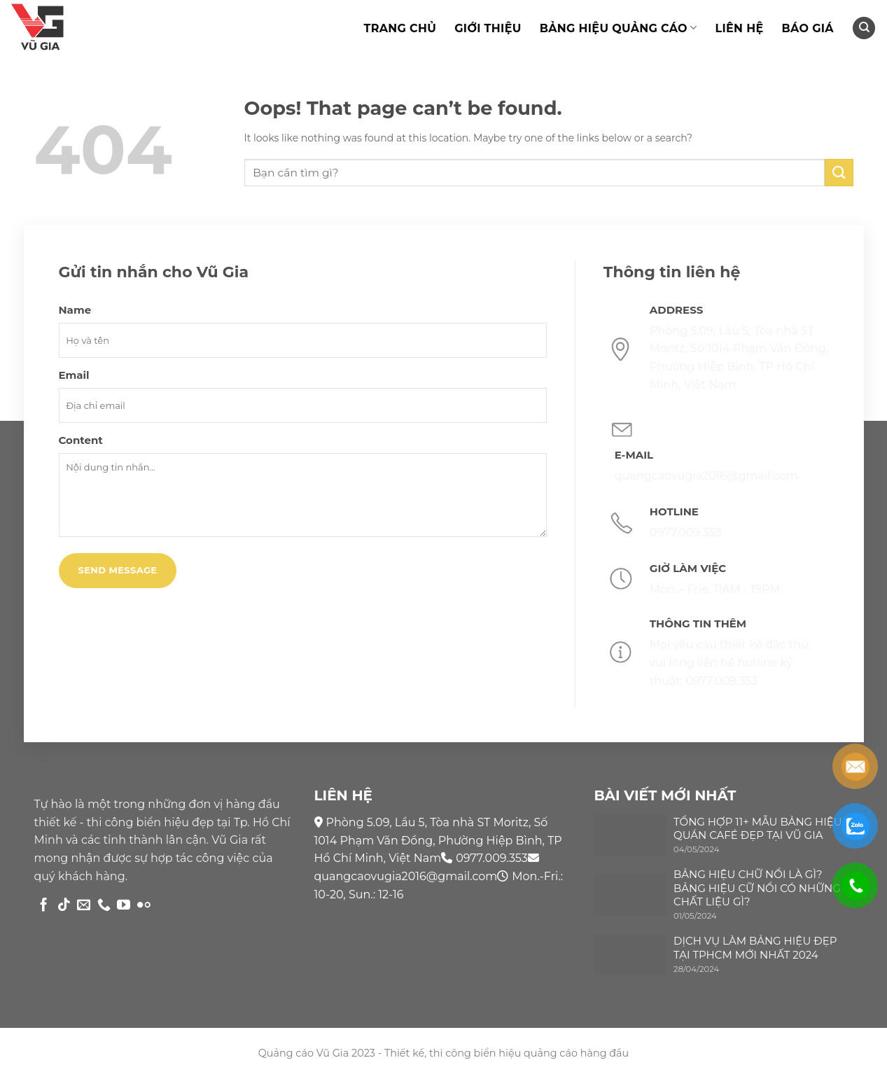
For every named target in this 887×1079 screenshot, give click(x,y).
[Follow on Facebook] (43, 905)
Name (75, 309)
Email (74, 375)
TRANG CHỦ (399, 28)
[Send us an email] (83, 905)
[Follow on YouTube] (123, 905)
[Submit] (839, 172)
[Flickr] (144, 905)
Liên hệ (739, 28)
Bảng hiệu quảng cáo (618, 27)
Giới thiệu (487, 28)
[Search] (864, 28)
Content (81, 440)
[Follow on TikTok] (64, 905)
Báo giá (807, 28)
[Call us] (104, 905)
